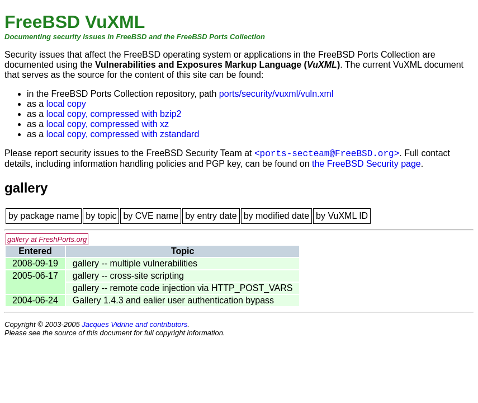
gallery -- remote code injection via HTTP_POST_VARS (183, 288)
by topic (101, 216)
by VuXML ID (342, 216)
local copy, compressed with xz (107, 124)
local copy (66, 104)
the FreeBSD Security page (366, 163)
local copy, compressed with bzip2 (114, 114)
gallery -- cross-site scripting (128, 275)
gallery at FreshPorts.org (47, 239)
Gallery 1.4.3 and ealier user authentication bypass (173, 300)
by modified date (276, 216)
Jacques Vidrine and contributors (134, 324)
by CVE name (150, 216)
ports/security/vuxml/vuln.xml (276, 94)
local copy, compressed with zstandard (123, 134)
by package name (43, 216)
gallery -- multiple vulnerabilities (135, 263)
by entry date (211, 216)
